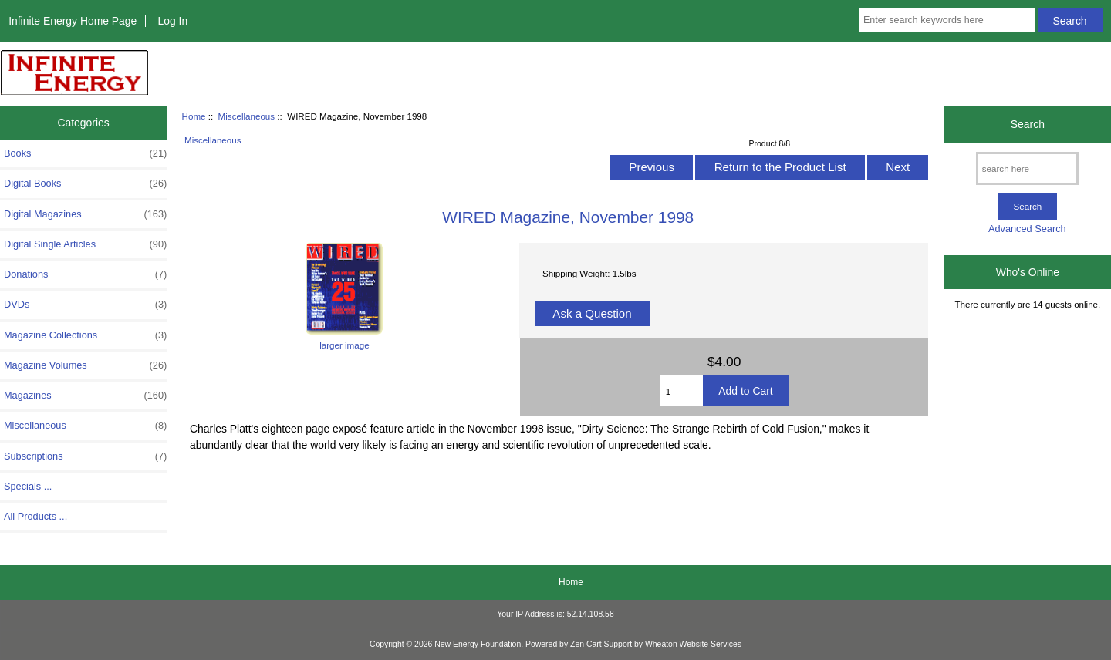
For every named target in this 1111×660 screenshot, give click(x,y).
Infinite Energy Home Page (72, 21)
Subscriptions (85, 456)
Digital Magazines (85, 214)
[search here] (1027, 168)
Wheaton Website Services (693, 644)
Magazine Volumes (85, 365)
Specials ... (28, 486)
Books (85, 153)
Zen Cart (586, 644)
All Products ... (35, 516)
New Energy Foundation (477, 644)
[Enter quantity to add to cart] (682, 390)
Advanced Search (1027, 228)
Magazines (85, 395)
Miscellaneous (246, 116)
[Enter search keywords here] (947, 20)
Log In (172, 21)
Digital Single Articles (85, 244)
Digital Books (85, 183)
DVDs (85, 304)
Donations (85, 274)
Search (1028, 124)
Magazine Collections (85, 335)
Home (194, 116)
